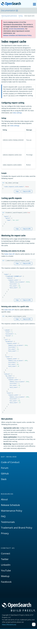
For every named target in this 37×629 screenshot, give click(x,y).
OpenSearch (11, 4)
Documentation (9, 10)
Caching (20, 15)
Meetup (5, 576)
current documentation (16, 29)
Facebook (6, 582)
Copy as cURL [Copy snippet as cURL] (27, 191)
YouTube (6, 571)
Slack (4, 479)
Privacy (5, 533)
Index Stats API (9, 310)
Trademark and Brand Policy (16, 528)
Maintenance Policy (11, 511)
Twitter (5, 559)
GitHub (5, 474)
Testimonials (8, 522)
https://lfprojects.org (9, 625)
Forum (4, 468)
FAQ (3, 516)
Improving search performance (9, 15)
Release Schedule (10, 505)
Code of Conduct (10, 462)
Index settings (17, 113)
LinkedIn (5, 565)
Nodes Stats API (9, 254)
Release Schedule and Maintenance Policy (17, 35)
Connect (5, 554)
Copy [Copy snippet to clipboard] (17, 191)
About (4, 500)
